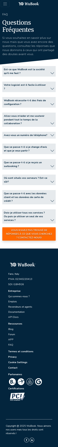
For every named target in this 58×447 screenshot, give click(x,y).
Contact (12, 367)
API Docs (13, 317)
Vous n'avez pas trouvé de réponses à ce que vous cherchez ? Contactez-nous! (29, 234)
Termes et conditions (20, 351)
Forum (11, 334)
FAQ (10, 345)
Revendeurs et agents (20, 307)
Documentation (16, 312)
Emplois (12, 301)
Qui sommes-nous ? (19, 296)
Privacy (12, 357)
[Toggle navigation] (5, 4)
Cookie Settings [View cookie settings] (17, 362)
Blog (10, 329)
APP (10, 339)
